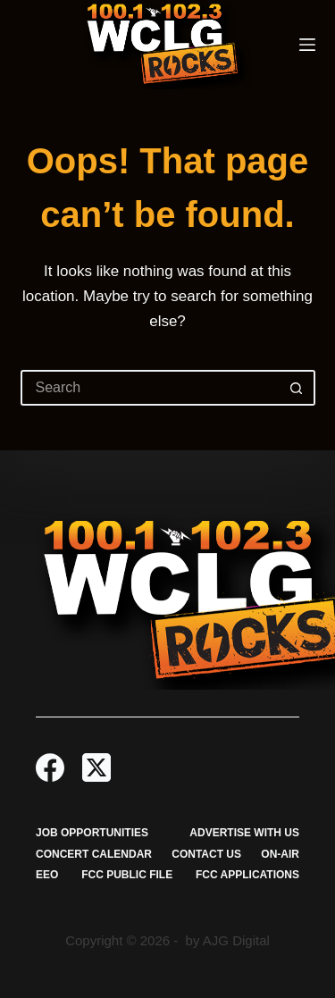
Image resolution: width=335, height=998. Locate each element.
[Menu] (307, 45)
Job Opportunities (92, 832)
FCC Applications (247, 874)
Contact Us (206, 854)
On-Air (280, 854)
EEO (47, 874)
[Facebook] (50, 767)
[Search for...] (150, 388)
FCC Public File (126, 874)
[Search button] (297, 388)
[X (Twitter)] (96, 767)
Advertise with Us (244, 832)
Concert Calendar (94, 854)
